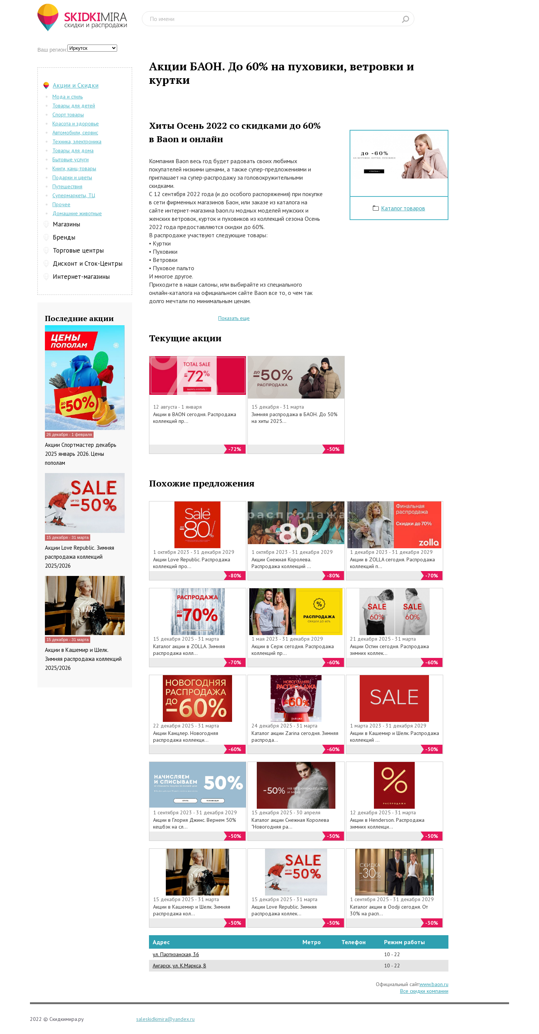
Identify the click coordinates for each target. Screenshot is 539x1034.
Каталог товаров (403, 208)
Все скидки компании (424, 991)
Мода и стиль (67, 96)
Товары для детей (73, 105)
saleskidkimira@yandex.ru (165, 1019)
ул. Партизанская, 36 (176, 954)
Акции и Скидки (75, 85)
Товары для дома (73, 150)
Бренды (64, 237)
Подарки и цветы (72, 177)
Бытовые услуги (70, 159)
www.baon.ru (434, 984)
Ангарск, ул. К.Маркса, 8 (179, 965)
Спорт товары (68, 114)
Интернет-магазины (81, 276)
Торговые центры (78, 250)
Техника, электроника (76, 141)
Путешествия (67, 186)
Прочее (61, 204)
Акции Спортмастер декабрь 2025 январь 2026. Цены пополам (80, 453)
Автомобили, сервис (75, 132)
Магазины (66, 224)
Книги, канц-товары (74, 168)
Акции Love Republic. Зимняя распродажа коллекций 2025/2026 (79, 556)
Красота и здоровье (75, 123)
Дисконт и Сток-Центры (87, 263)
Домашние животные (77, 213)
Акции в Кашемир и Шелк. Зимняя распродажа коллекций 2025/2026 (83, 658)
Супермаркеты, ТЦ (73, 195)
